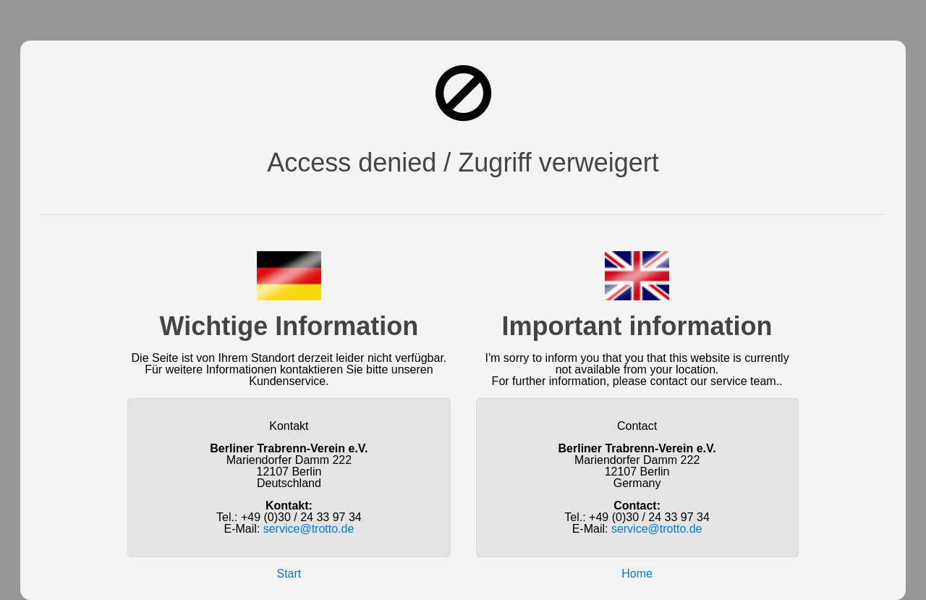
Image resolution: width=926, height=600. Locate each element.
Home (637, 573)
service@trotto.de (308, 529)
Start (289, 573)
